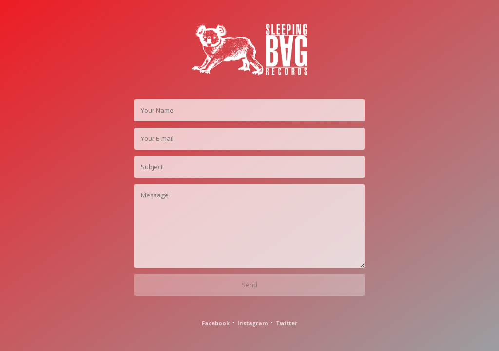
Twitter (286, 323)
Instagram (252, 323)
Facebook (216, 323)
